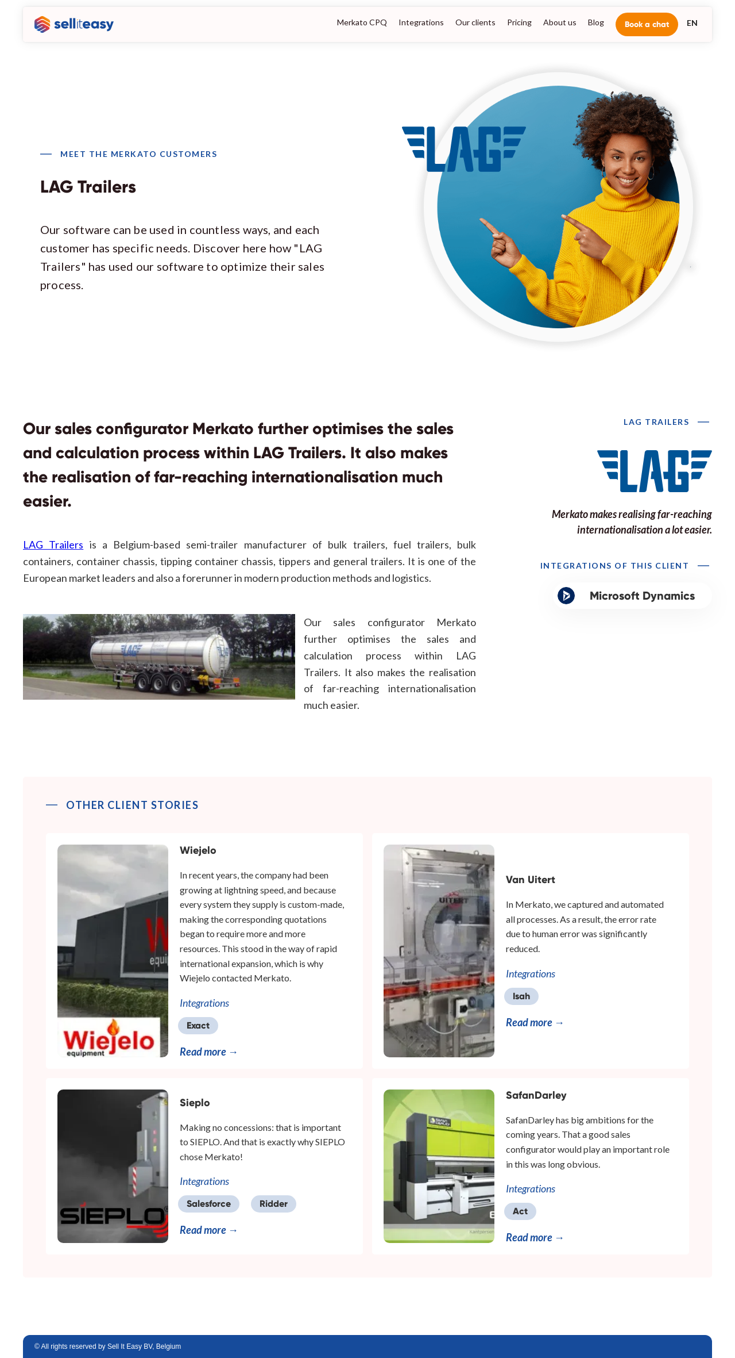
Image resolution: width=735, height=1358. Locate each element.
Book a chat (647, 24)
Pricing (519, 22)
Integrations (421, 22)
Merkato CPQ (362, 22)
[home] (71, 24)
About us (560, 22)
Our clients (475, 22)
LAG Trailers (53, 544)
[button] (692, 22)
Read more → (209, 1051)
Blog (596, 22)
